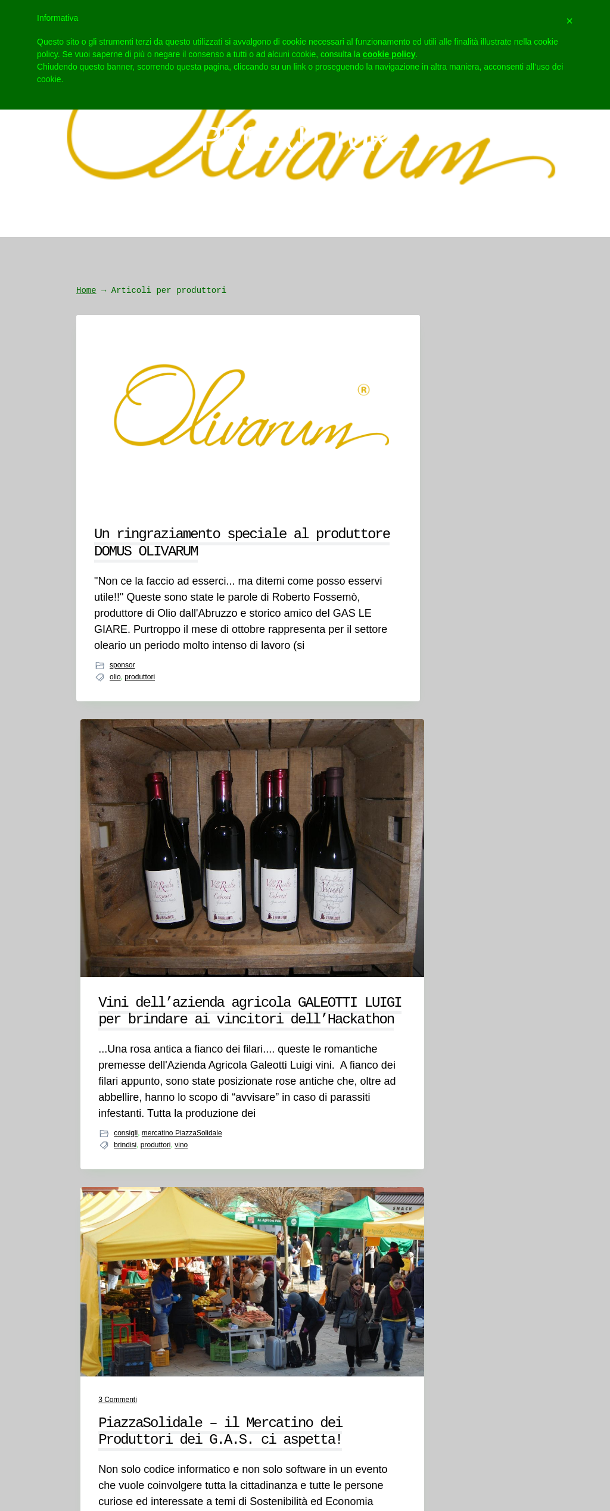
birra (429, 780)
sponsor (122, 765)
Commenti (426, 418)
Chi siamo (66, 1178)
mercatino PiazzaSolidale (291, 822)
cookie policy (389, 54)
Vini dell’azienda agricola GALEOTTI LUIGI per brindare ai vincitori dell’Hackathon (302, 500)
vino (333, 833)
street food (424, 792)
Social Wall (350, 1272)
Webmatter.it (553, 1429)
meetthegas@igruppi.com (229, 1208)
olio (115, 777)
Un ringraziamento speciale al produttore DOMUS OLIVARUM (146, 457)
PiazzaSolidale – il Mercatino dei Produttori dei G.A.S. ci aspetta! (459, 475)
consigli (278, 810)
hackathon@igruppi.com (239, 1178)
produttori (140, 777)
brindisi (277, 833)
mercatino (456, 780)
